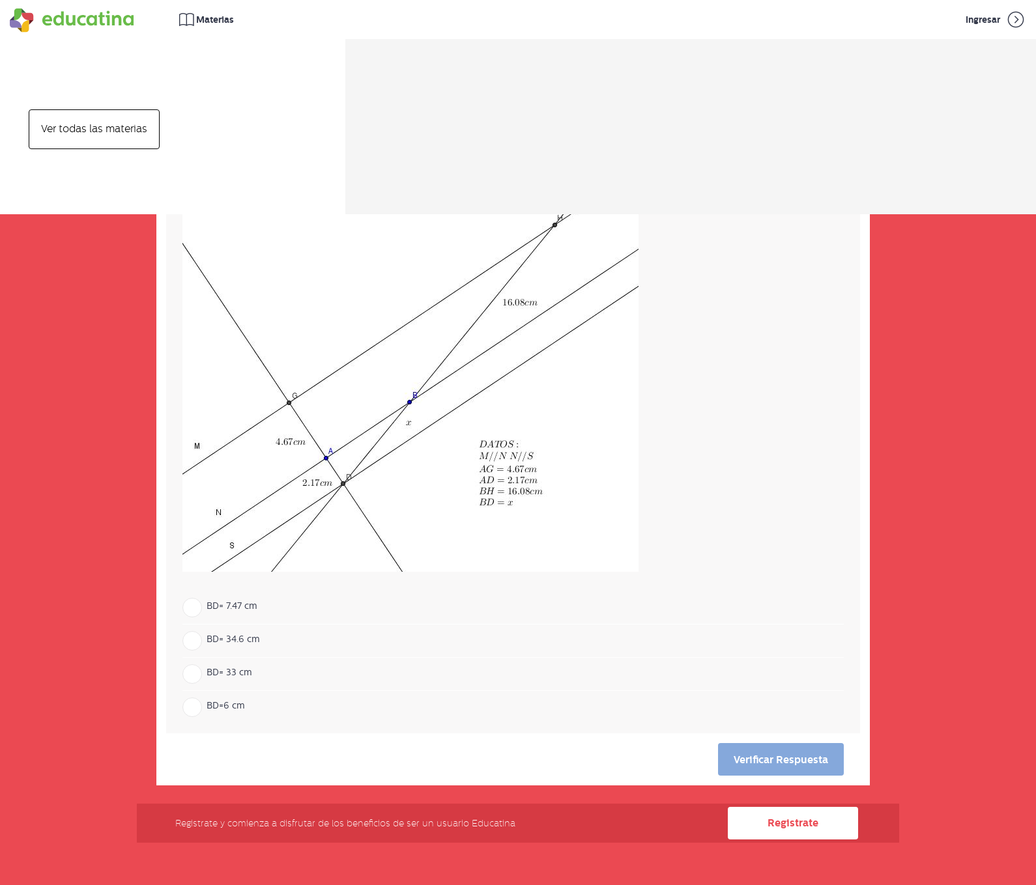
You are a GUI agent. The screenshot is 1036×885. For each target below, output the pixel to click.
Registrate (793, 823)
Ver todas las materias (94, 129)
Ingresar (996, 19)
